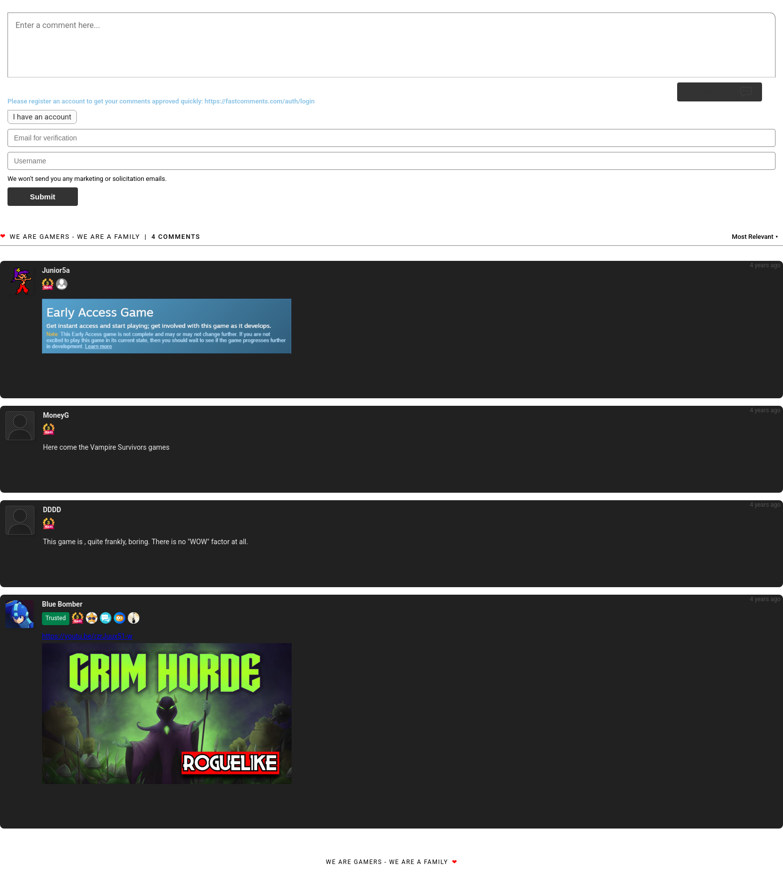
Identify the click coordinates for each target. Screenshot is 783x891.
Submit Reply (719, 92)
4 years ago (765, 265)
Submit (42, 196)
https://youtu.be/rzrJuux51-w (87, 636)
